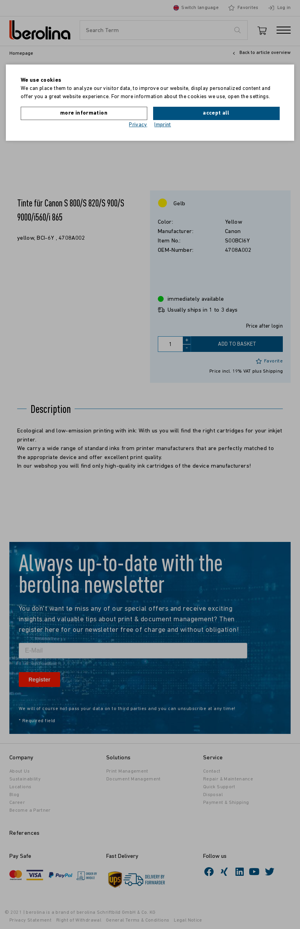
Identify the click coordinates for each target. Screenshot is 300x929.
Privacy (138, 125)
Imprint (162, 125)
